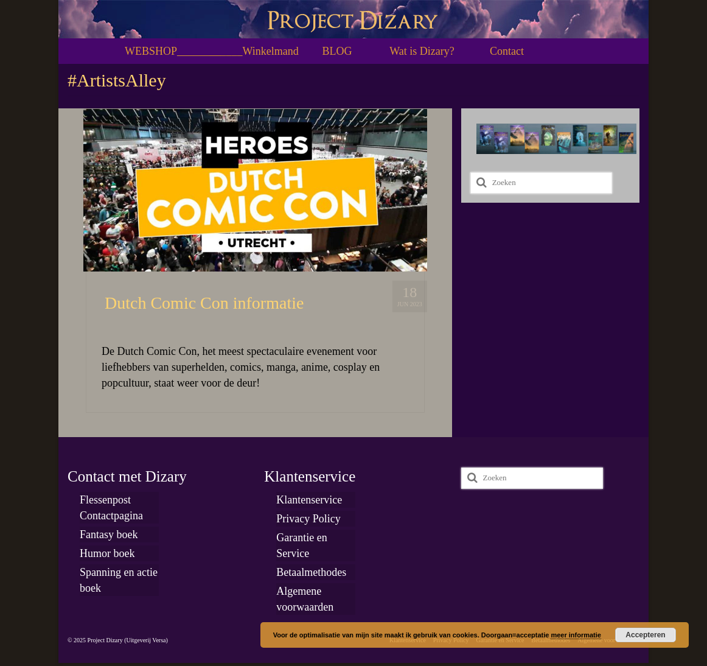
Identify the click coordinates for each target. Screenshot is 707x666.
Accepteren (645, 635)
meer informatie (576, 635)
